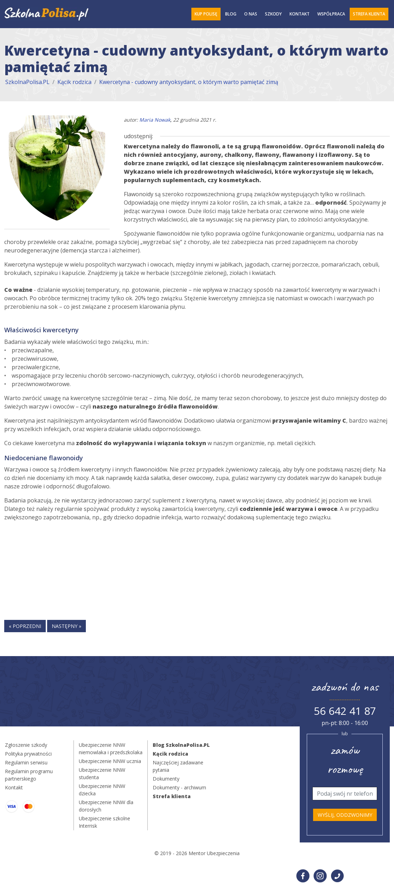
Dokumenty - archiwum (179, 787)
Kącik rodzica (74, 82)
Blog (230, 14)
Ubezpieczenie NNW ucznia (110, 761)
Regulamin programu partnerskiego (29, 775)
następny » (66, 626)
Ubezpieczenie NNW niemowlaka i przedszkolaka (110, 749)
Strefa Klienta (369, 14)
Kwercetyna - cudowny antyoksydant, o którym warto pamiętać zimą (188, 82)
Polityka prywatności (28, 753)
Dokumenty (166, 778)
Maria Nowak (154, 119)
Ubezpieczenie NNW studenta (102, 774)
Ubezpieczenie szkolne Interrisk (104, 822)
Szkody (273, 14)
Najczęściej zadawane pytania (178, 766)
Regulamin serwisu (26, 762)
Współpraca (331, 14)
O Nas (250, 14)
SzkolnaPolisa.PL (27, 82)
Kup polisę (206, 14)
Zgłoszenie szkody (26, 745)
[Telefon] (344, 793)
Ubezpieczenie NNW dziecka (102, 790)
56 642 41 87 (345, 711)
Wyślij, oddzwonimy (345, 815)
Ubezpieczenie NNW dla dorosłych (106, 806)
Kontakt (300, 14)
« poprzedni (25, 626)
